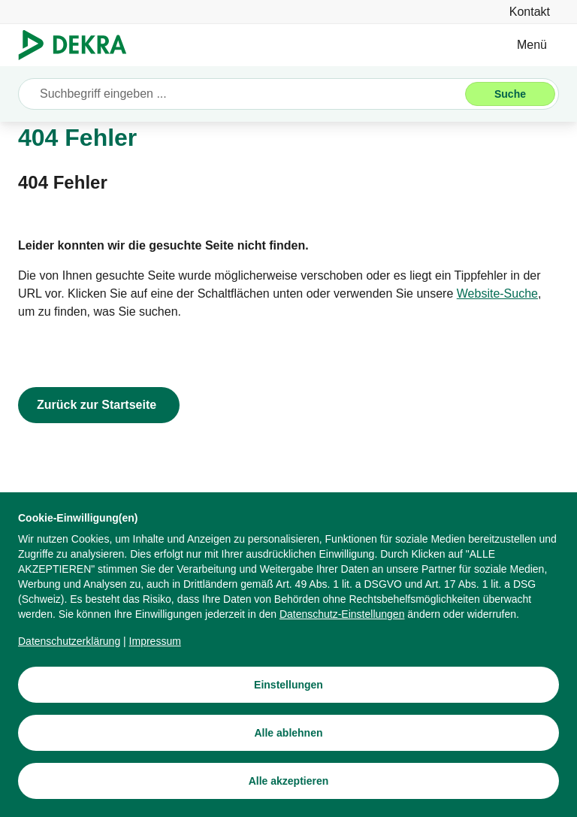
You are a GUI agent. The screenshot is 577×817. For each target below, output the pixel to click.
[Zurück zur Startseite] (99, 405)
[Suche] (510, 94)
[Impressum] (155, 641)
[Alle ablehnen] (288, 733)
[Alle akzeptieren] (288, 781)
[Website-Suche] (497, 294)
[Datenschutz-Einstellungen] (342, 614)
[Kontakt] (529, 11)
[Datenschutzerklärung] (69, 641)
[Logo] (78, 45)
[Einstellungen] (288, 685)
